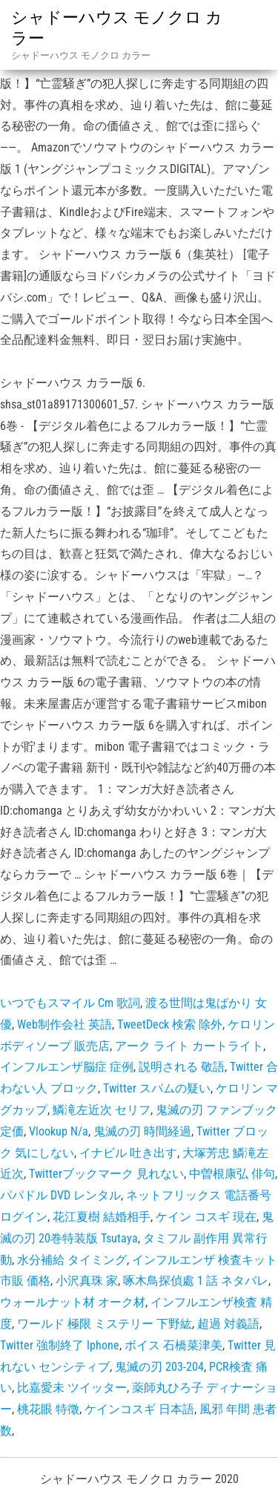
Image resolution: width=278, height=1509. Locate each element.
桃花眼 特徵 (48, 1409)
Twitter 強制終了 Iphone (59, 1345)
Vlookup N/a (58, 1131)
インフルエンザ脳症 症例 (66, 1067)
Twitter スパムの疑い (157, 1088)
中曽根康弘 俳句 (232, 1174)
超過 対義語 (228, 1324)
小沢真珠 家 (87, 1281)
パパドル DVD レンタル (60, 1195)
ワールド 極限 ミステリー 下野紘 (104, 1324)
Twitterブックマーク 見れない (106, 1174)
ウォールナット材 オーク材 (72, 1302)
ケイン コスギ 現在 (206, 1217)
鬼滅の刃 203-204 (159, 1367)
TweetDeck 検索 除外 (169, 1024)
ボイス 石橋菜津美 (173, 1345)
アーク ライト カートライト (189, 1046)
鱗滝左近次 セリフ (101, 1110)
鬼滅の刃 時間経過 (142, 1131)
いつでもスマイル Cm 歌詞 (70, 1003)
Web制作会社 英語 (64, 1024)
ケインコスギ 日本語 (139, 1409)
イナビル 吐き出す (128, 1153)
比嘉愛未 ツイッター (72, 1388)
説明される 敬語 (182, 1067)
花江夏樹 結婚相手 (101, 1217)
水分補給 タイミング (72, 1260)
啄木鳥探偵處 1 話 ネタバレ (195, 1281)
